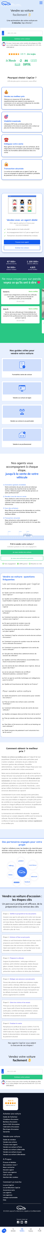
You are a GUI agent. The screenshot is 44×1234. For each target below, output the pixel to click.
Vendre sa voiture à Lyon (12, 1152)
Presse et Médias (9, 1162)
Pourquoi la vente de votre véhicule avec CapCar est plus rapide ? (22, 630)
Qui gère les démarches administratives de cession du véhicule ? (19, 654)
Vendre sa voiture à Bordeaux (14, 1154)
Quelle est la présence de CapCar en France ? (20, 684)
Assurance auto (9, 1190)
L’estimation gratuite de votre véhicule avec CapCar (20, 606)
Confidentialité (36, 1211)
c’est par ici (10, 47)
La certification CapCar (11, 1187)
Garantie (6, 1132)
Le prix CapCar (8, 1185)
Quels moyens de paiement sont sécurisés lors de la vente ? (21, 731)
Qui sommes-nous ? (10, 1165)
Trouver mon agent (22, 242)
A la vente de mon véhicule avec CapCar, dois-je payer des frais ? (21, 667)
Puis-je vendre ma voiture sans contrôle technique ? (18, 703)
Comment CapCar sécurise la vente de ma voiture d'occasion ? (22, 636)
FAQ (4, 1200)
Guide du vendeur (9, 1140)
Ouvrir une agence (10, 1172)
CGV (5, 1175)
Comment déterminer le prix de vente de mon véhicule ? (20, 709)
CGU (10, 1175)
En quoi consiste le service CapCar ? (17, 588)
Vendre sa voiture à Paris (12, 1147)
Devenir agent (8, 1170)
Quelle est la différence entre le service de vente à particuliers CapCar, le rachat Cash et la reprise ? (22, 600)
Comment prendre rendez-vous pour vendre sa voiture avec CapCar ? (21, 618)
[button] (4, 1230)
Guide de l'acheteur (10, 1117)
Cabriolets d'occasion (11, 1127)
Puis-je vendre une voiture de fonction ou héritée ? (22, 719)
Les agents (7, 1192)
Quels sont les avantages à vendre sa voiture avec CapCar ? (20, 594)
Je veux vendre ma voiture (22, 552)
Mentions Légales (23, 1211)
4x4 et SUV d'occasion (11, 1124)
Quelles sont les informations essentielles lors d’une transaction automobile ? (21, 661)
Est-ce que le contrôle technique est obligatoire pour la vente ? (21, 679)
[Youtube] (21, 1222)
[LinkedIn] (25, 1222)
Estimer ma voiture (22, 248)
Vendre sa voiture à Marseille (14, 1149)
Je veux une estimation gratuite (22, 558)
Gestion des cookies (10, 1177)
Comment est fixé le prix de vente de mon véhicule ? (19, 612)
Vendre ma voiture (10, 1142)
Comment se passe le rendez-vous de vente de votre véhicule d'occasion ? (21, 642)
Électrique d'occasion (11, 1129)
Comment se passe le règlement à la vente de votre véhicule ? (21, 648)
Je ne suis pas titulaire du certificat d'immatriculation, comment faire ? (16, 673)
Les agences (7, 1195)
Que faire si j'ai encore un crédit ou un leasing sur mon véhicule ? (22, 725)
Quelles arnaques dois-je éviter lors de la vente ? (22, 714)
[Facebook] (18, 1222)
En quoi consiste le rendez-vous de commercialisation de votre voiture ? (16, 624)
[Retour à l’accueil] (6, 3)
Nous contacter (9, 1167)
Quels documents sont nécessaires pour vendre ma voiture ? (21, 697)
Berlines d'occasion (10, 1122)
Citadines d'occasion (10, 1119)
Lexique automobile (10, 1197)
